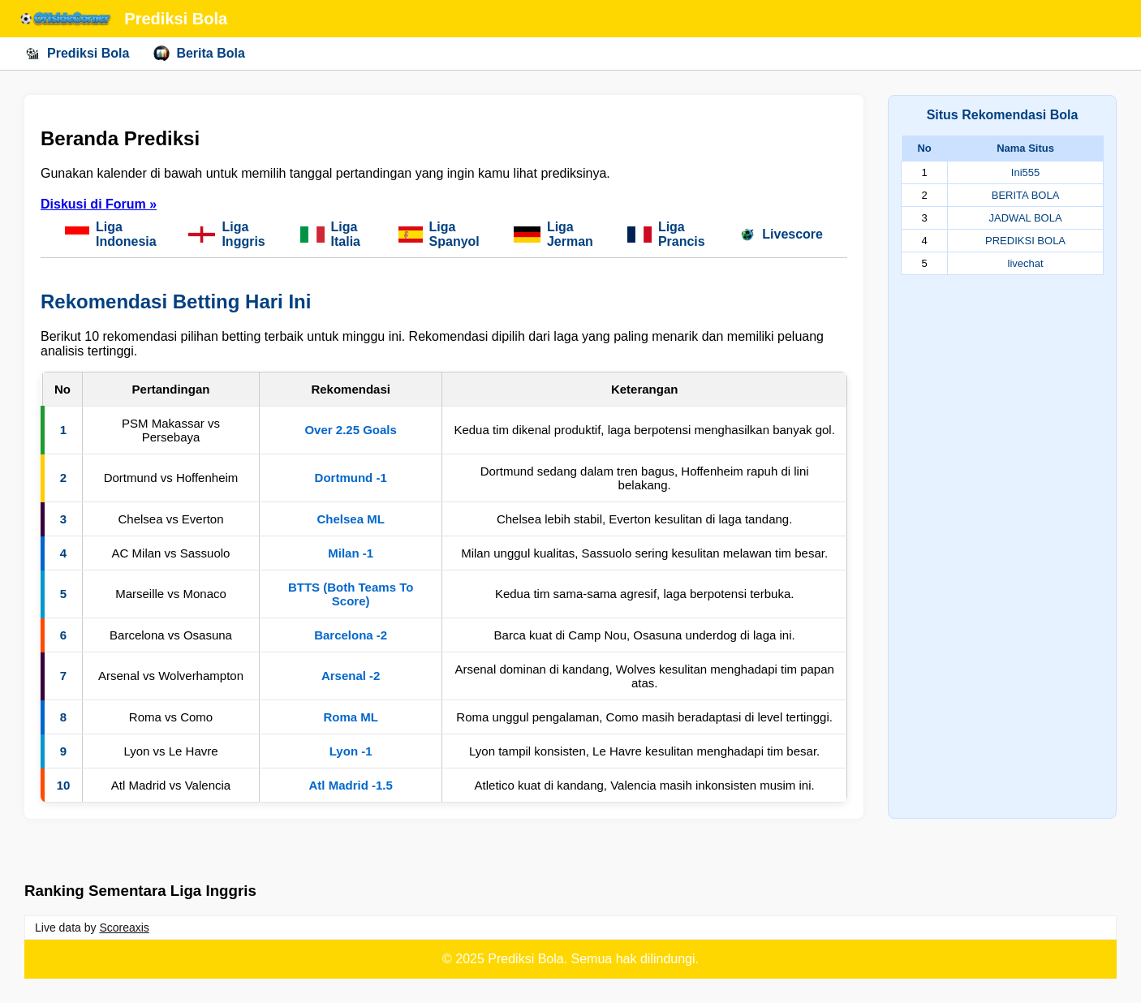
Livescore (781, 234)
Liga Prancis (666, 234)
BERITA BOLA (1026, 195)
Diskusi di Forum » (99, 204)
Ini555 (1025, 172)
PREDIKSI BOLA (1025, 241)
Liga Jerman (553, 234)
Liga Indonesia (111, 234)
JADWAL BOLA (1025, 218)
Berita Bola (198, 53)
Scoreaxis (124, 927)
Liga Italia (330, 234)
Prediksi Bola (76, 53)
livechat (1026, 263)
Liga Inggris (226, 234)
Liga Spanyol (439, 234)
